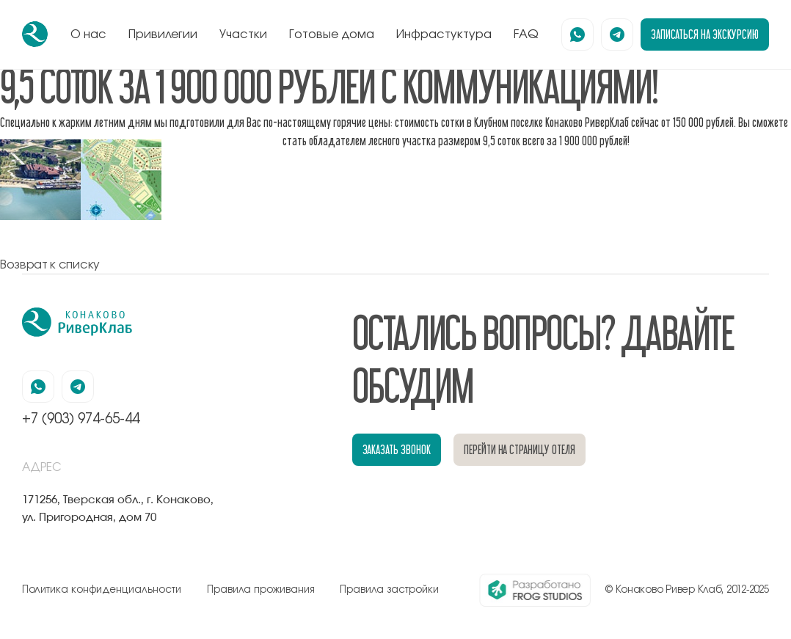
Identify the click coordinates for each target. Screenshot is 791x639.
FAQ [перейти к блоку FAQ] (526, 34)
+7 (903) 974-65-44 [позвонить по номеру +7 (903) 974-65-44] (80, 419)
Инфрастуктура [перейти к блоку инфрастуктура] (444, 34)
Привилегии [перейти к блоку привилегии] (162, 34)
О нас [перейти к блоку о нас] (88, 34)
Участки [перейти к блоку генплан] (243, 34)
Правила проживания (261, 590)
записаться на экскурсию (705, 34)
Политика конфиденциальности (101, 590)
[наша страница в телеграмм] (617, 34)
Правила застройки (389, 590)
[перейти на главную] (35, 34)
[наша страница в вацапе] (577, 34)
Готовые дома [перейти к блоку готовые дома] (331, 34)
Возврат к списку (50, 265)
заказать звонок (396, 449)
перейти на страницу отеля (519, 449)
